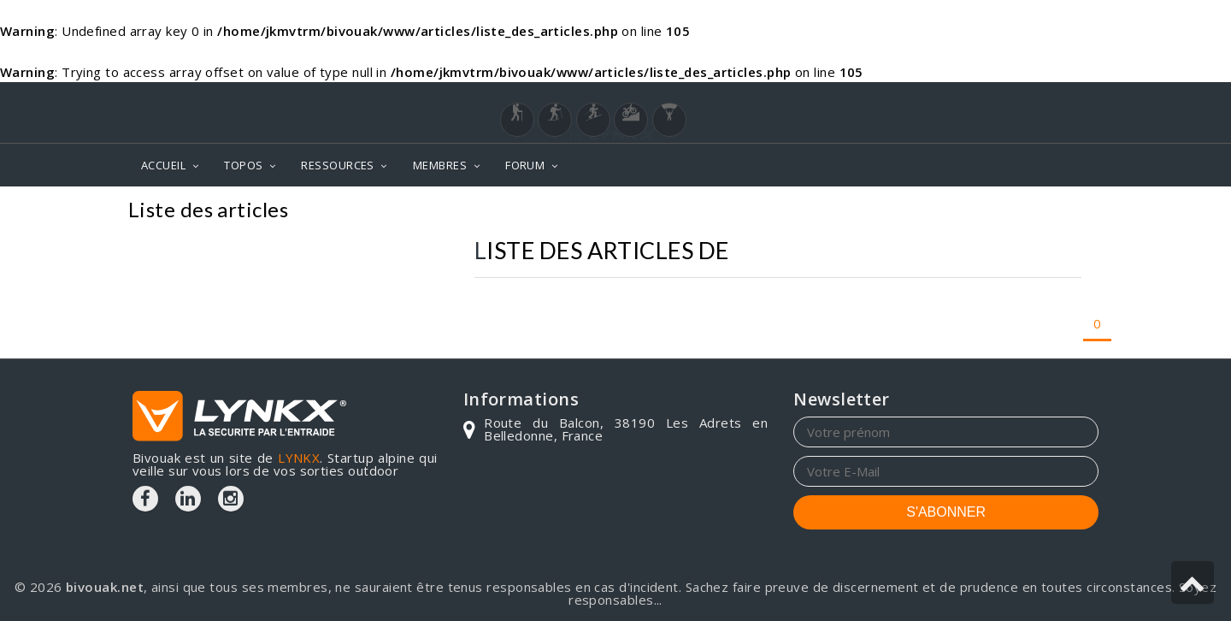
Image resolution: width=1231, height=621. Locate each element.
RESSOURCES (337, 165)
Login (1014, 98)
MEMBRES (440, 165)
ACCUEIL (163, 165)
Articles (1067, 212)
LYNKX (299, 457)
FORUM (525, 165)
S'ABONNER (946, 512)
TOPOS (243, 165)
